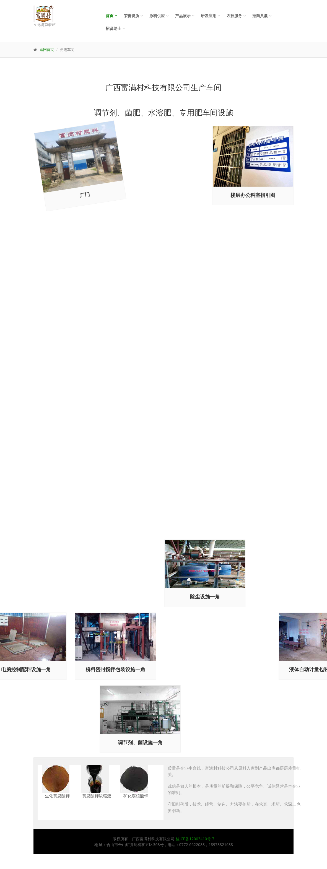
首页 (109, 15)
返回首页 (47, 49)
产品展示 (183, 15)
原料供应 (157, 15)
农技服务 (234, 15)
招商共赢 (260, 15)
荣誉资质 (131, 15)
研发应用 (208, 15)
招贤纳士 (113, 28)
